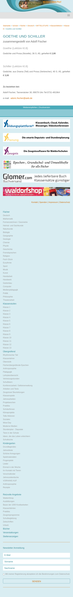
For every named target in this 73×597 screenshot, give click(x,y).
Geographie (8, 236)
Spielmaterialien (9, 457)
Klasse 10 (7, 338)
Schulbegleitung (9, 518)
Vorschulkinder (9, 474)
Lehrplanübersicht (10, 375)
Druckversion (44, 107)
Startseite (6, 26)
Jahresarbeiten (9, 399)
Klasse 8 (6, 331)
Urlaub (6, 525)
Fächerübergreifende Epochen (16, 365)
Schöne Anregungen (11, 454)
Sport (5, 266)
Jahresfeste (8, 450)
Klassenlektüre (56, 26)
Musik (5, 270)
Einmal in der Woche (11, 467)
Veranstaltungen (10, 532)
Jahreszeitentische (11, 477)
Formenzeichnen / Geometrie (15, 222)
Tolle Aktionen (9, 416)
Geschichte (7, 249)
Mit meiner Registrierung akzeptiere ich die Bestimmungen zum (36, 574)
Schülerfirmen (9, 409)
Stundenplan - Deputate (13, 429)
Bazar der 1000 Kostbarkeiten (15, 505)
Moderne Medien (10, 426)
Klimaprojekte (8, 412)
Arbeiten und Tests (11, 389)
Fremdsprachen (9, 253)
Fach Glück (8, 259)
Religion (6, 256)
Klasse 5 (6, 321)
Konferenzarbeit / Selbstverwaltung (17, 386)
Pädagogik (7, 372)
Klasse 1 (6, 307)
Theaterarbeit (8, 300)
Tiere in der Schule (11, 433)
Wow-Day (7, 423)
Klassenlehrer (9, 358)
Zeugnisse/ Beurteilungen (13, 392)
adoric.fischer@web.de (21, 98)
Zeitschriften (8, 522)
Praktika (6, 406)
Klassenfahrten (9, 508)
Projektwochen (9, 402)
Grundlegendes (9, 447)
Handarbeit (7, 276)
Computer (7, 286)
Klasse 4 (6, 317)
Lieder (5, 464)
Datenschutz (64, 202)
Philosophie (8, 297)
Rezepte (6, 487)
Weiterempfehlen (30, 107)
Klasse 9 (6, 334)
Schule (15, 26)
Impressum (54, 202)
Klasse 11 (7, 341)
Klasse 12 (7, 344)
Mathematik (8, 219)
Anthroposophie (9, 368)
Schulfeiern (7, 382)
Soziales (6, 419)
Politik (5, 293)
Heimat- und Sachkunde (13, 226)
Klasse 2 (6, 311)
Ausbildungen (8, 501)
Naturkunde (8, 229)
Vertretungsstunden (11, 379)
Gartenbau (7, 283)
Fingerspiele (8, 460)
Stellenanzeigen (10, 536)
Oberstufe (7, 362)
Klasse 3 (6, 314)
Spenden (43, 202)
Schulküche (8, 440)
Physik (6, 246)
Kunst (5, 273)
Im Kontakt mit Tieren (12, 470)
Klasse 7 (6, 328)
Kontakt (34, 202)
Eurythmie (7, 263)
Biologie (6, 232)
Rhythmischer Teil (10, 355)
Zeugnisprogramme (11, 515)
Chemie (6, 242)
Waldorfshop (8, 498)
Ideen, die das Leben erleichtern (16, 436)
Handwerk (7, 280)
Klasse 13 (7, 348)
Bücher (6, 529)
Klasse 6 (6, 324)
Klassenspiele (9, 396)
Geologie (7, 239)
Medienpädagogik (10, 290)
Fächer (23, 26)
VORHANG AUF (10, 481)
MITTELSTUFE (42, 26)
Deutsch (31, 26)
